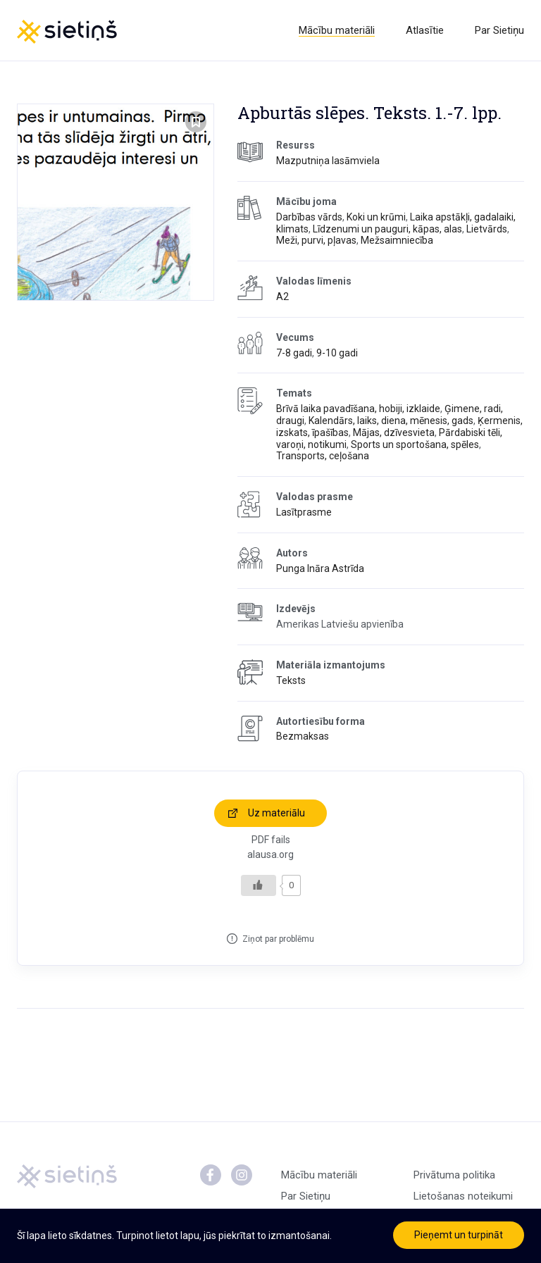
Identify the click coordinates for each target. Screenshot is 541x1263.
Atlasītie (425, 30)
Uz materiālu (276, 813)
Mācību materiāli (337, 30)
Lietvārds (486, 229)
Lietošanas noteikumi (463, 1196)
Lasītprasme (304, 512)
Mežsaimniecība (397, 240)
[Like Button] (258, 885)
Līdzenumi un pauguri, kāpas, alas (387, 229)
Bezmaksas (302, 736)
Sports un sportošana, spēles (415, 444)
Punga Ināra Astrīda (320, 568)
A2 (282, 296)
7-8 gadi (294, 353)
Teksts (291, 680)
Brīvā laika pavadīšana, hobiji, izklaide (358, 408)
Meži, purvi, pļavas (316, 240)
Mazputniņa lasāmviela (328, 160)
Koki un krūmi (376, 217)
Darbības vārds (309, 217)
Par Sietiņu (499, 30)
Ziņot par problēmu (278, 939)
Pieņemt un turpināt (458, 1234)
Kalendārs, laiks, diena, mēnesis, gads (391, 420)
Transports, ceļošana (322, 455)
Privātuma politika (454, 1175)
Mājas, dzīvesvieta (394, 432)
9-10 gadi (337, 353)
